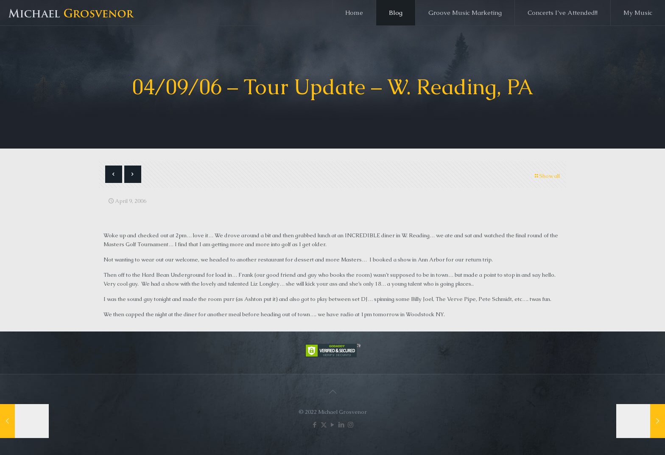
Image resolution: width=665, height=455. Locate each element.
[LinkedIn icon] (341, 425)
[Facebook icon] (315, 425)
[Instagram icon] (350, 425)
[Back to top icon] (332, 392)
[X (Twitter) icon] (324, 425)
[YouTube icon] (333, 425)
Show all (547, 176)
